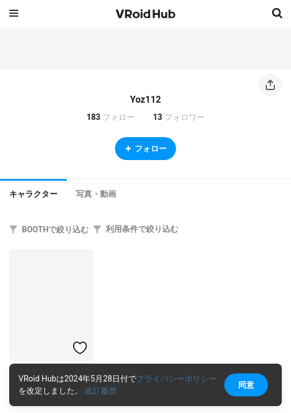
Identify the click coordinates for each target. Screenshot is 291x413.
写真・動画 (96, 193)
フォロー (145, 148)
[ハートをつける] (80, 347)
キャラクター (33, 193)
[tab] (33, 192)
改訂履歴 (101, 390)
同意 (246, 384)
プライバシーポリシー (176, 378)
